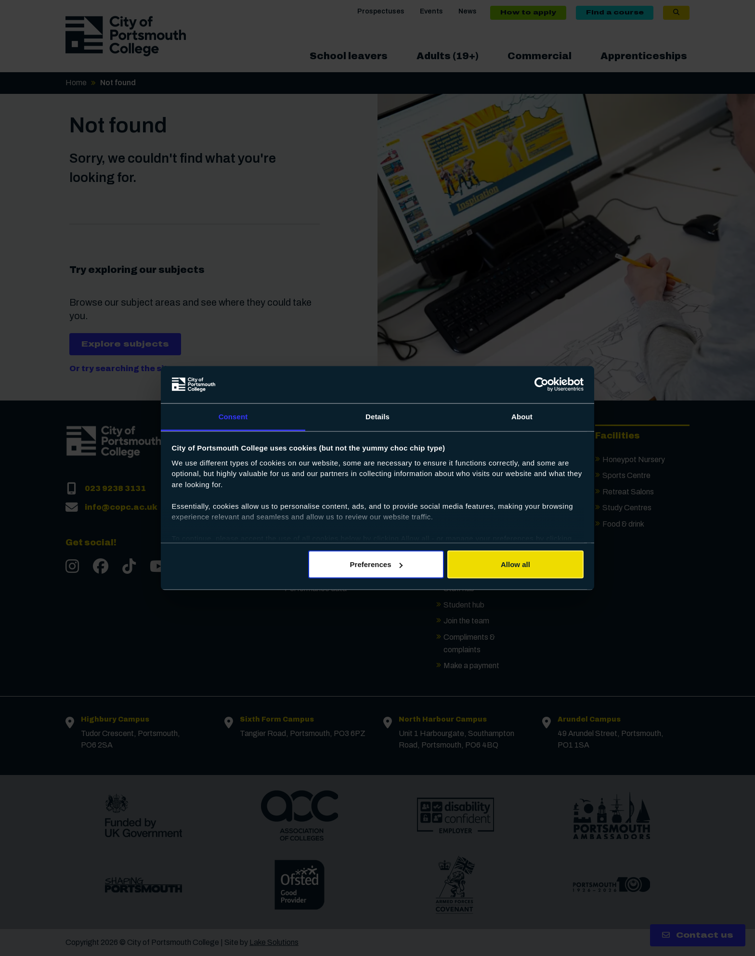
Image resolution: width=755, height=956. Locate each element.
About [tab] (522, 416)
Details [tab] (377, 416)
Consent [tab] (233, 416)
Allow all (515, 564)
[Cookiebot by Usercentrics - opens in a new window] (541, 384)
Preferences (376, 564)
